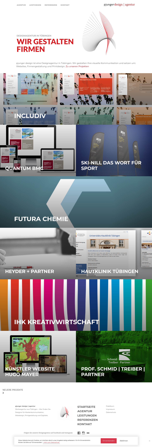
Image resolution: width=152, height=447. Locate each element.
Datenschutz (111, 412)
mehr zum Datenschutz (51, 442)
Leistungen (35, 5)
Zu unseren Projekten (77, 66)
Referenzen (51, 5)
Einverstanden (109, 441)
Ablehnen (124, 441)
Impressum (110, 409)
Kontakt (65, 5)
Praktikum (110, 406)
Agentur (21, 5)
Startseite (86, 407)
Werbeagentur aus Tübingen (26, 409)
